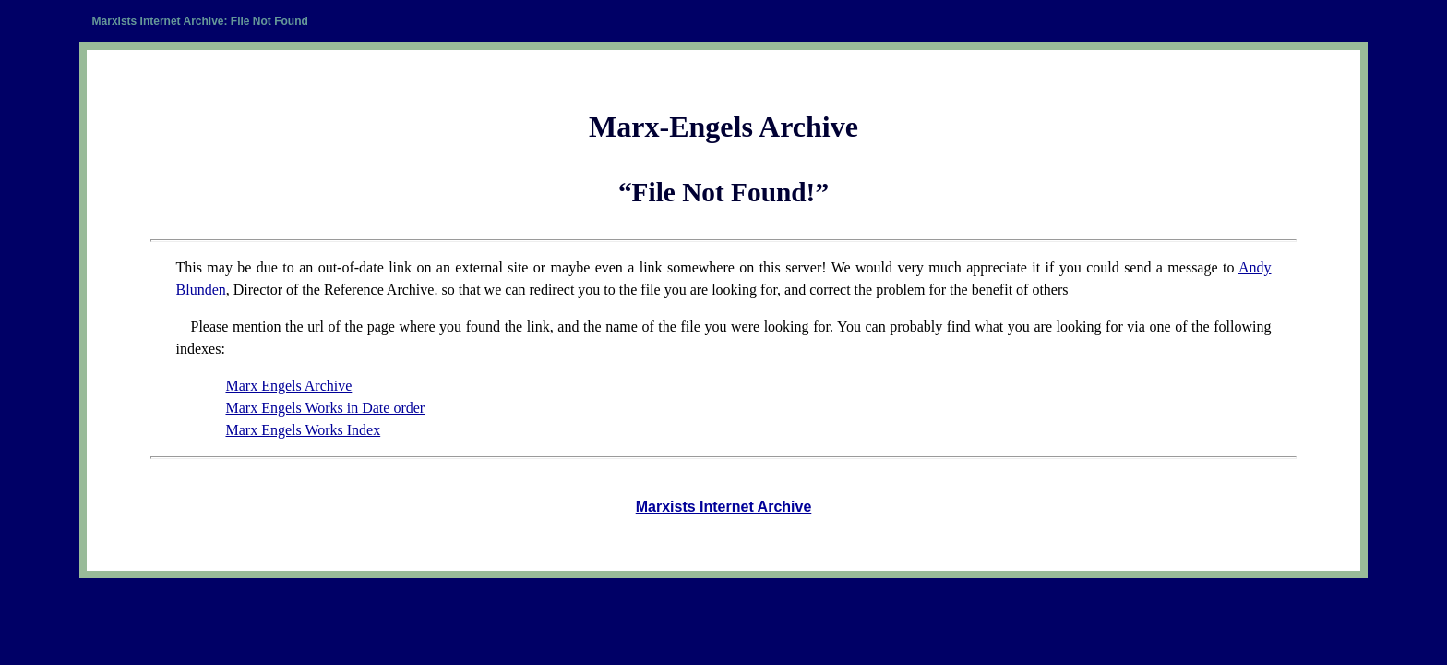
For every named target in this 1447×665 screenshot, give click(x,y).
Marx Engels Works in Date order (325, 408)
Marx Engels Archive (288, 385)
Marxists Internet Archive (724, 506)
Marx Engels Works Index (302, 430)
